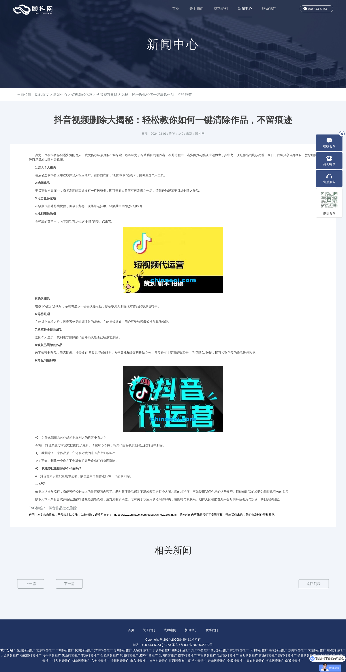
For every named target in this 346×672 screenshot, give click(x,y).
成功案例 (221, 8)
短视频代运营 (81, 95)
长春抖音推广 (306, 655)
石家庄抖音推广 (30, 655)
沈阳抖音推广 (129, 655)
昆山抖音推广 (26, 650)
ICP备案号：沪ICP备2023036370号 (188, 644)
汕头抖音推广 (62, 660)
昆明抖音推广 (168, 655)
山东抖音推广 (139, 660)
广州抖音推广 (65, 650)
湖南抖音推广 (81, 660)
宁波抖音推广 (90, 655)
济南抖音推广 (148, 655)
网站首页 (42, 95)
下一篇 (69, 584)
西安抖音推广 (220, 650)
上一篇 (30, 584)
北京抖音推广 (45, 650)
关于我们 (196, 8)
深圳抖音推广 (103, 650)
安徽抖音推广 (236, 660)
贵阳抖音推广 (248, 655)
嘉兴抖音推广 (255, 660)
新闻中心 (245, 12)
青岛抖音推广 (268, 655)
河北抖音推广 (275, 660)
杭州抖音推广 (84, 650)
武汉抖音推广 (239, 650)
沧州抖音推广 (120, 660)
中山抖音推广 (326, 655)
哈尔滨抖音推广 (228, 655)
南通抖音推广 (294, 660)
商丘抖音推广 (197, 660)
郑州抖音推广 (200, 650)
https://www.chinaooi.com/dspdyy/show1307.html (145, 514)
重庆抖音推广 (181, 650)
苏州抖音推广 (123, 650)
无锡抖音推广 (142, 650)
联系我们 (269, 8)
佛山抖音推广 (71, 655)
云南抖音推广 (217, 660)
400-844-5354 (317, 9)
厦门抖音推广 (287, 655)
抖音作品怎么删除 (63, 508)
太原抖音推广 (9, 655)
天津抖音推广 (259, 650)
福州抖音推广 (51, 655)
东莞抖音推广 (297, 650)
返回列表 (314, 584)
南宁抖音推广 (187, 655)
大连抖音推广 (317, 650)
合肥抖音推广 (109, 655)
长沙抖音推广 (161, 650)
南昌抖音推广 (206, 655)
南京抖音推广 (278, 650)
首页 (175, 8)
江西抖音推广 (178, 660)
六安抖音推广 (100, 660)
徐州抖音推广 (158, 660)
